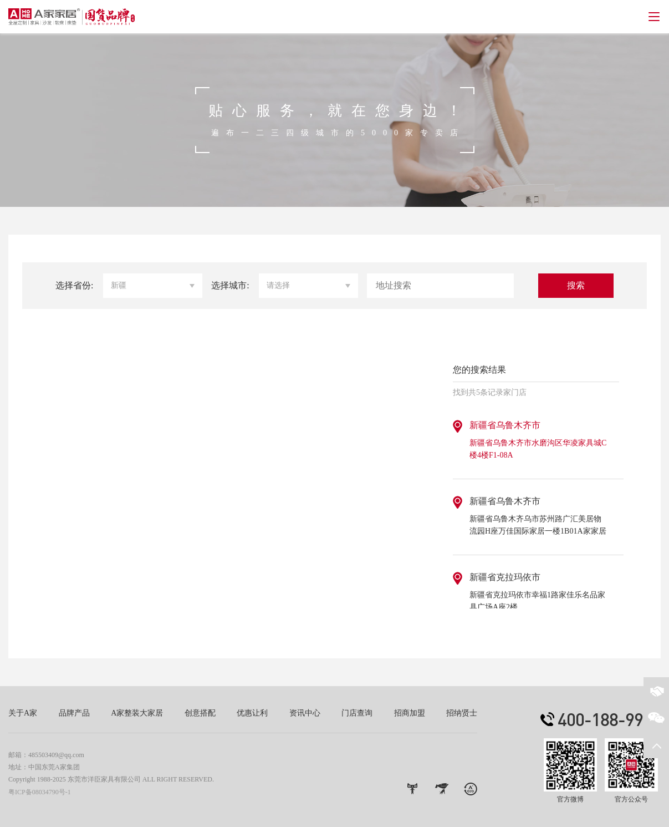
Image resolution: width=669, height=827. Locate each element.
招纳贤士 (461, 713)
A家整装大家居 (137, 713)
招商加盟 (409, 713)
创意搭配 (200, 713)
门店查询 (356, 713)
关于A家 (22, 713)
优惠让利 (252, 713)
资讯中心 (304, 713)
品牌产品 (74, 713)
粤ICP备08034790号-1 (39, 792)
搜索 (576, 285)
